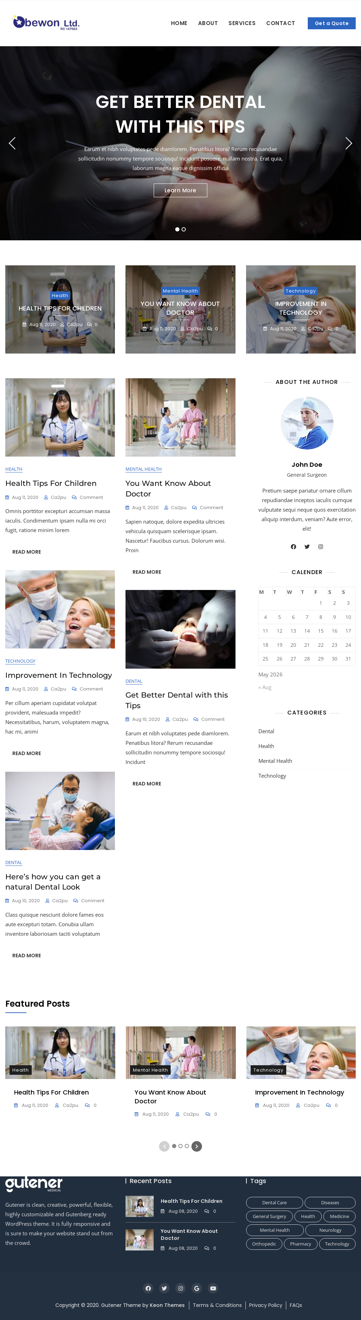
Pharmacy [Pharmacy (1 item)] (300, 1244)
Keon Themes (167, 1305)
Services (242, 23)
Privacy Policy (265, 1305)
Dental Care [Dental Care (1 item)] (274, 1202)
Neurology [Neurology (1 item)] (330, 1230)
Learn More (180, 190)
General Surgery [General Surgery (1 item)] (269, 1216)
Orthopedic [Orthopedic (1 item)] (264, 1244)
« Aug (264, 687)
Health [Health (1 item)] (308, 1216)
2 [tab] (183, 229)
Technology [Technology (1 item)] (337, 1244)
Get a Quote (332, 23)
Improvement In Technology (300, 308)
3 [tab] (187, 1146)
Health (60, 295)
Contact (280, 23)
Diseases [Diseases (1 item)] (330, 1202)
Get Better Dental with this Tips (180, 114)
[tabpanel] (180, 143)
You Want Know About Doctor (180, 308)
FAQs (296, 1305)
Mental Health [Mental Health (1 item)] (275, 1230)
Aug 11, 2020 (42, 324)
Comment (91, 497)
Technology (301, 291)
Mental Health (180, 291)
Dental (134, 681)
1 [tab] (177, 229)
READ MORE (26, 551)
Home (179, 23)
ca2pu (74, 324)
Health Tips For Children (60, 308)
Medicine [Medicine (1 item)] (339, 1216)
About (208, 23)
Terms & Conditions (217, 1305)
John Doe (307, 464)
